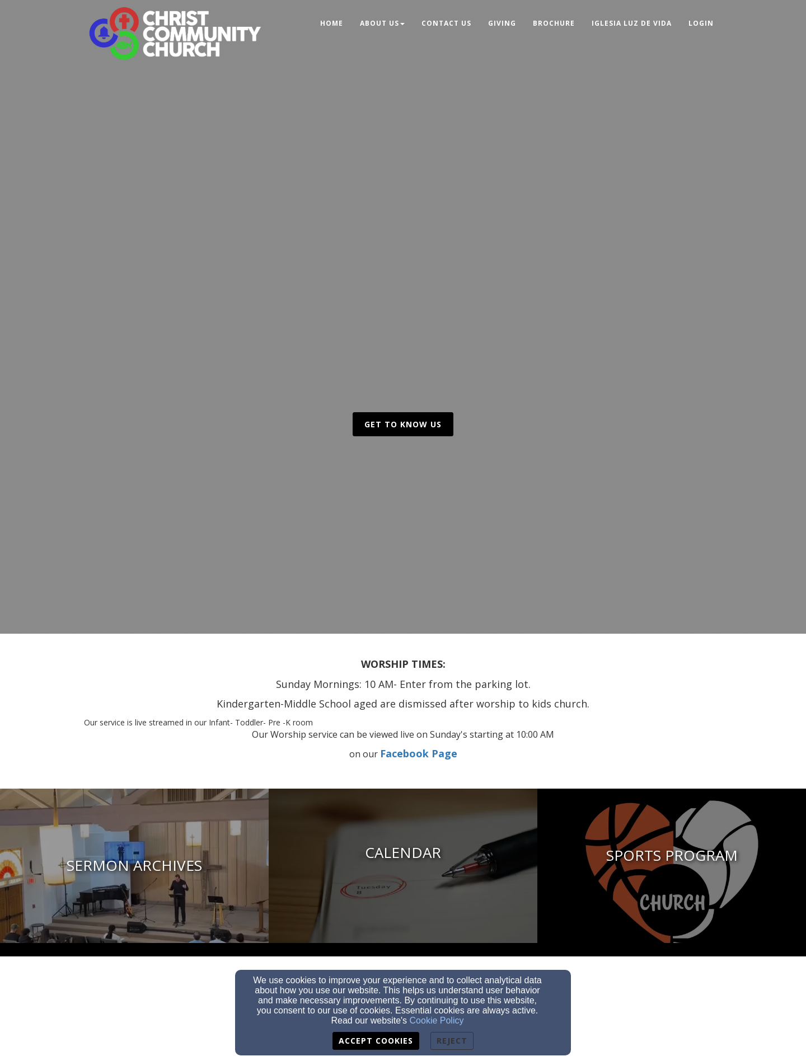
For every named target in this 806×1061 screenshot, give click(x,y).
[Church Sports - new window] (671, 866)
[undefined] (403, 866)
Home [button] (331, 23)
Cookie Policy (437, 1020)
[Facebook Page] (418, 754)
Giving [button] (502, 23)
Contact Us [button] (446, 23)
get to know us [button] (403, 424)
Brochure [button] (554, 23)
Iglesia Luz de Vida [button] (632, 23)
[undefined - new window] (134, 866)
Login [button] (701, 23)
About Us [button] (382, 23)
